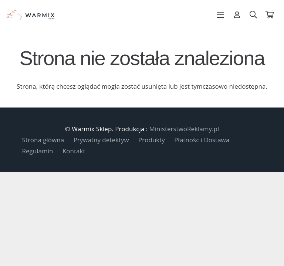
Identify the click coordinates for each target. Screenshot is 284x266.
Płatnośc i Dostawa (201, 140)
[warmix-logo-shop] (30, 15)
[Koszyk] (269, 15)
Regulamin (37, 151)
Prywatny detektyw (101, 140)
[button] (253, 15)
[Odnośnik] (237, 14)
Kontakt (73, 151)
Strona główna (43, 140)
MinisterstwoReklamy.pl (184, 129)
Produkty (151, 140)
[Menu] (220, 15)
